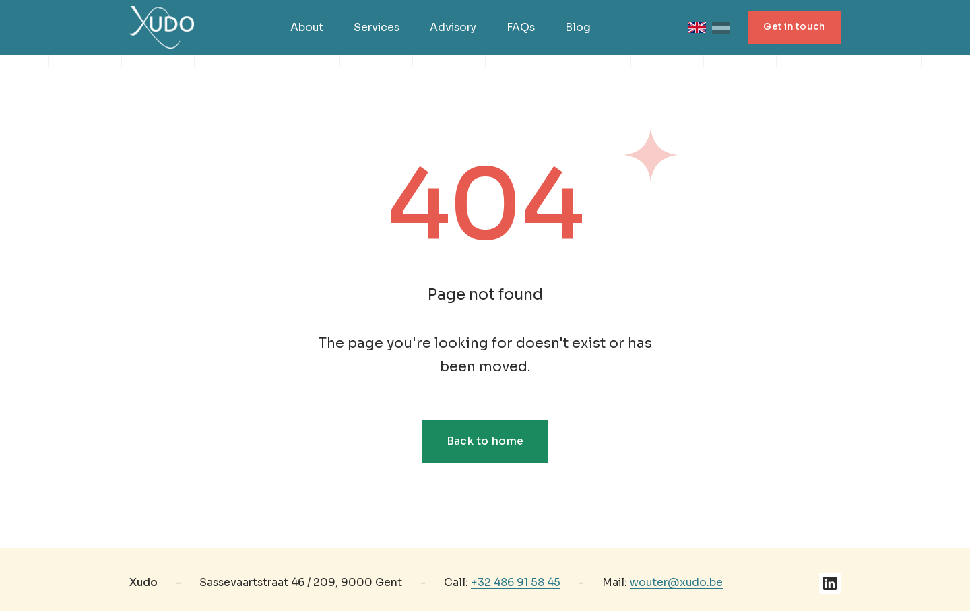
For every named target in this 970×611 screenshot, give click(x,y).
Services (376, 27)
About (306, 27)
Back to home (485, 441)
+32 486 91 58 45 (515, 582)
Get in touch (794, 26)
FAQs (521, 27)
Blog (578, 27)
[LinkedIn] (830, 583)
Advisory (453, 27)
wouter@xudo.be (676, 582)
